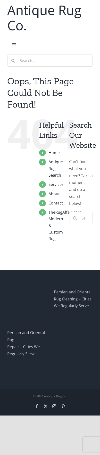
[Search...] (50, 61)
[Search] (13, 61)
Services (56, 184)
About (54, 193)
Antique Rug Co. (44, 17)
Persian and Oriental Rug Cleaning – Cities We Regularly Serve (73, 299)
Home (54, 152)
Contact (56, 203)
